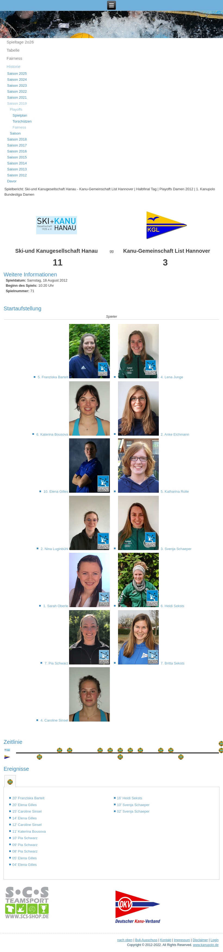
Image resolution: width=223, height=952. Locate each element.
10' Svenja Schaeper (133, 805)
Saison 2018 (17, 139)
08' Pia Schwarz (25, 851)
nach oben (124, 940)
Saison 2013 (17, 169)
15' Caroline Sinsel (27, 811)
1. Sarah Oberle (56, 606)
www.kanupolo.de (206, 945)
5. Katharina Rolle (174, 491)
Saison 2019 (17, 103)
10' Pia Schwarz (25, 838)
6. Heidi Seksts (172, 606)
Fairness (14, 58)
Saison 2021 (17, 97)
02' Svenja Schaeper (133, 811)
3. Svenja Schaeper (175, 549)
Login (214, 940)
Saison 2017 (17, 145)
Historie (13, 66)
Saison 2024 (17, 79)
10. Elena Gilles (56, 491)
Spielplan (20, 115)
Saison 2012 (17, 175)
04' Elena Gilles (24, 865)
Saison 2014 (17, 163)
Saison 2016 (17, 151)
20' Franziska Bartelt (28, 798)
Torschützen (22, 121)
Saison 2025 (17, 73)
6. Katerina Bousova (52, 434)
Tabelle (13, 50)
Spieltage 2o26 (20, 42)
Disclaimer (200, 940)
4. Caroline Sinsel (55, 720)
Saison (15, 133)
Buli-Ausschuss (146, 940)
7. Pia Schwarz (57, 663)
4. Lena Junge (171, 377)
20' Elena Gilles (24, 805)
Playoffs (16, 109)
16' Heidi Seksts (129, 798)
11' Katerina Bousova (29, 831)
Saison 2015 (17, 157)
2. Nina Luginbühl (55, 549)
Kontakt (165, 940)
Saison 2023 (17, 85)
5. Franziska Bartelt (53, 377)
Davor (12, 181)
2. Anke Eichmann (174, 434)
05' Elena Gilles (24, 858)
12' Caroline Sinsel (27, 825)
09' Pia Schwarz (25, 845)
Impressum (182, 940)
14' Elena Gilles (24, 818)
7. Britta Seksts (172, 663)
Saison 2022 (17, 91)
